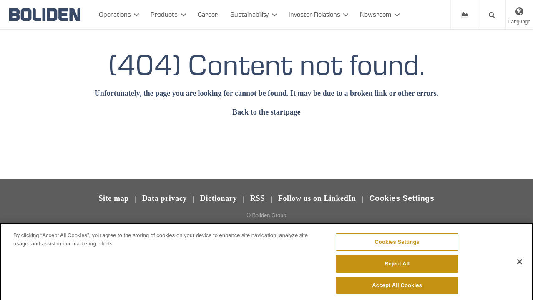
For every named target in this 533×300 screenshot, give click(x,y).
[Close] (519, 265)
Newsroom (375, 14)
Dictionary (218, 198)
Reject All (397, 267)
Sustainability (249, 14)
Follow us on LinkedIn (317, 198)
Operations (115, 14)
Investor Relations (314, 14)
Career (208, 14)
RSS (257, 198)
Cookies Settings (401, 198)
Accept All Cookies (397, 289)
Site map (113, 198)
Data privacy (164, 198)
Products (164, 14)
